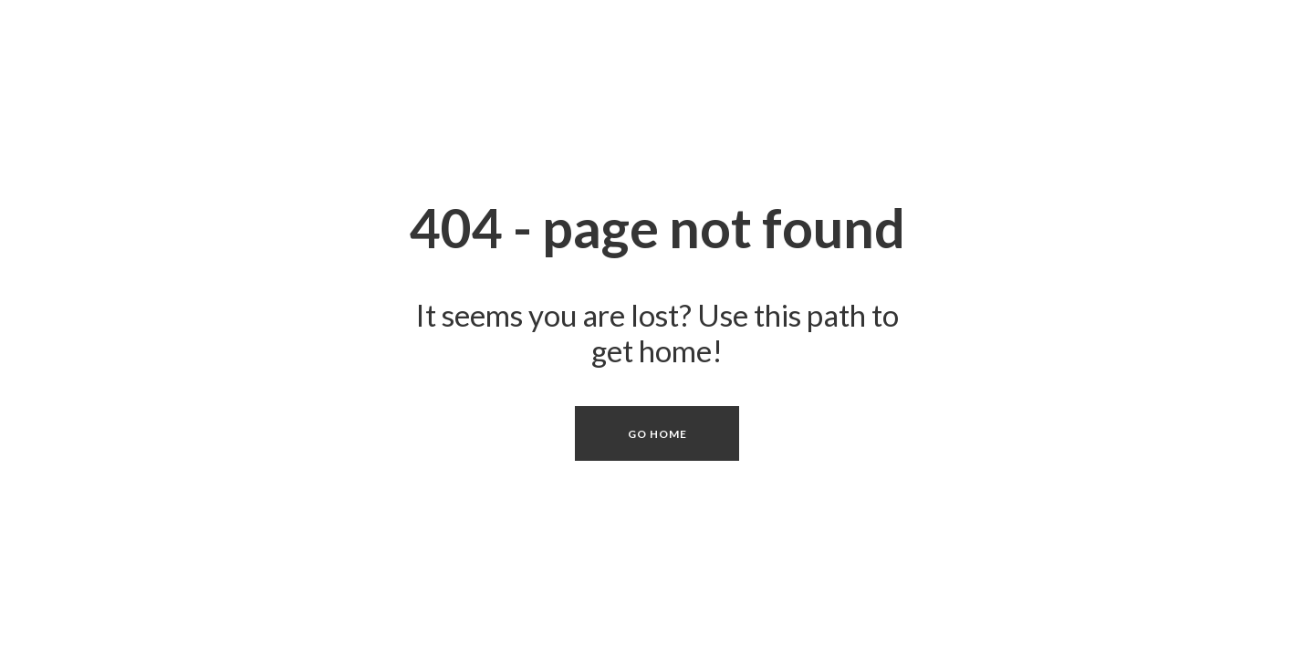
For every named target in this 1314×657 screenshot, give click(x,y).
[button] (657, 433)
